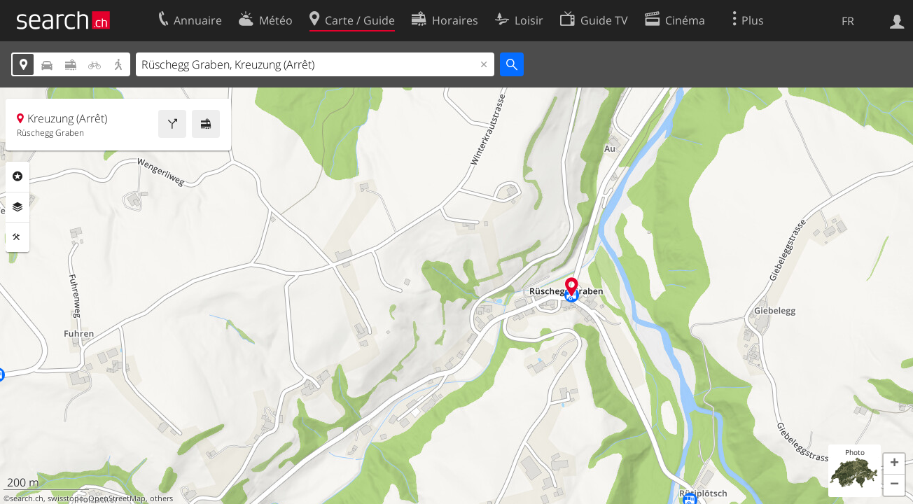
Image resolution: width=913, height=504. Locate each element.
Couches (17, 207)
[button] (894, 464)
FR (848, 21)
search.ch (26, 498)
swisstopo (66, 498)
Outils (17, 237)
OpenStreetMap (117, 498)
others (161, 498)
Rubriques (17, 176)
